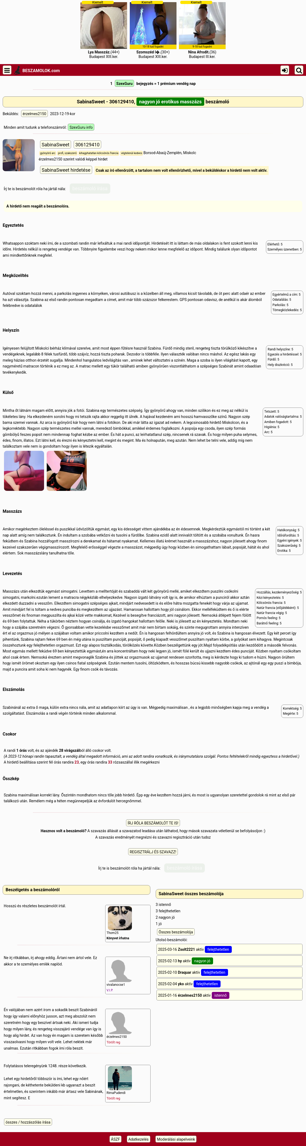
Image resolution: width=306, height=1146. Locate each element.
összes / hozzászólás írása (28, 1122)
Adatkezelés (138, 1139)
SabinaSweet (55, 144)
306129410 (87, 144)
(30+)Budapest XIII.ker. (153, 30)
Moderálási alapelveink (176, 1139)
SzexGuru (124, 83)
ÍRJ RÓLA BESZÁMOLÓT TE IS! (153, 823)
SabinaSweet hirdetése (66, 170)
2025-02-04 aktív (189, 983)
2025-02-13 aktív (185, 960)
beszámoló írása (90, 188)
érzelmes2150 (34, 114)
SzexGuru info (81, 127)
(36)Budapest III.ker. (202, 30)
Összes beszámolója (176, 932)
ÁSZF (115, 1139)
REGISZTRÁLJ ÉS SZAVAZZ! (153, 852)
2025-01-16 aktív (193, 995)
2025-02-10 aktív (193, 972)
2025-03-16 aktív (195, 949)
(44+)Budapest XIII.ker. (103, 30)
